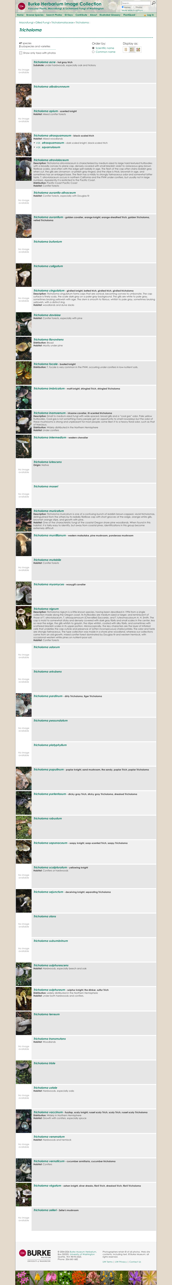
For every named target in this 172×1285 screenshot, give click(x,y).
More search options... (133, 10)
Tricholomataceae (62, 22)
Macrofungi (26, 22)
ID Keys (69, 14)
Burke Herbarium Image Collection (65, 3)
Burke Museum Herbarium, (83, 1251)
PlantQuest (129, 14)
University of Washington (82, 1254)
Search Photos (54, 14)
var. (50, 142)
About (93, 14)
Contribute (81, 14)
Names (127, 7)
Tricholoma (82, 22)
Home (20, 14)
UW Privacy (121, 1262)
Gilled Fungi (42, 22)
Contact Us (135, 1262)
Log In (150, 14)
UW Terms (108, 1262)
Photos (139, 7)
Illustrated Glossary (110, 14)
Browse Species (34, 14)
